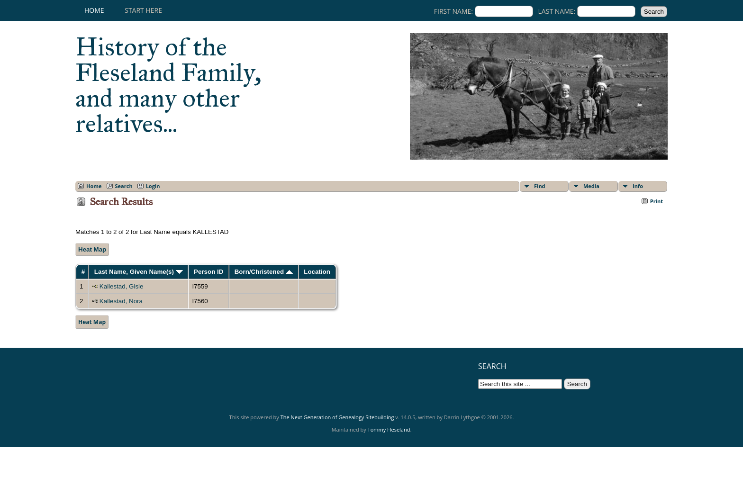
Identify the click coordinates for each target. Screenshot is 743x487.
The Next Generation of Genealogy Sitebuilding (337, 417)
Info (638, 185)
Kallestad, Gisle (122, 286)
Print (656, 201)
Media (591, 185)
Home (94, 10)
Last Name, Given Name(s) (138, 271)
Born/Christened (264, 271)
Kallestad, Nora (121, 301)
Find (539, 185)
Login (153, 185)
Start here (143, 10)
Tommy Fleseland (389, 429)
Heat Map (92, 249)
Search (124, 185)
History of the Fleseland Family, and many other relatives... (168, 85)
